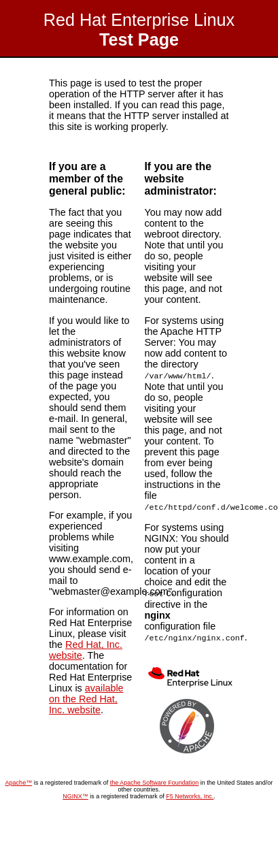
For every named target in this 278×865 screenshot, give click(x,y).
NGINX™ (75, 793)
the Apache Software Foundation (154, 780)
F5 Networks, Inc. (189, 793)
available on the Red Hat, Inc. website (86, 699)
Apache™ (19, 780)
